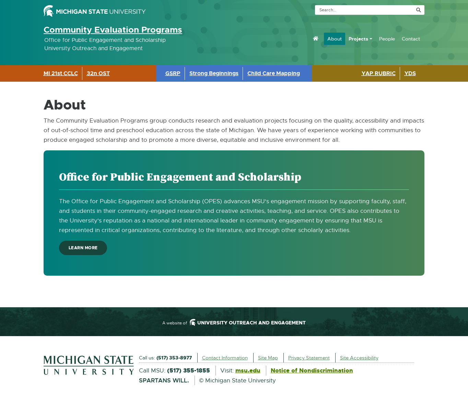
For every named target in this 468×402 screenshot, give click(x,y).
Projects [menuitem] (358, 39)
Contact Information (225, 358)
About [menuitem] (334, 39)
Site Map (268, 358)
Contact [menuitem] (411, 39)
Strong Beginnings (213, 73)
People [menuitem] (387, 39)
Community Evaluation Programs (113, 29)
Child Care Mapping (273, 73)
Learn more (86, 249)
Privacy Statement (309, 358)
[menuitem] (315, 38)
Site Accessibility (359, 358)
